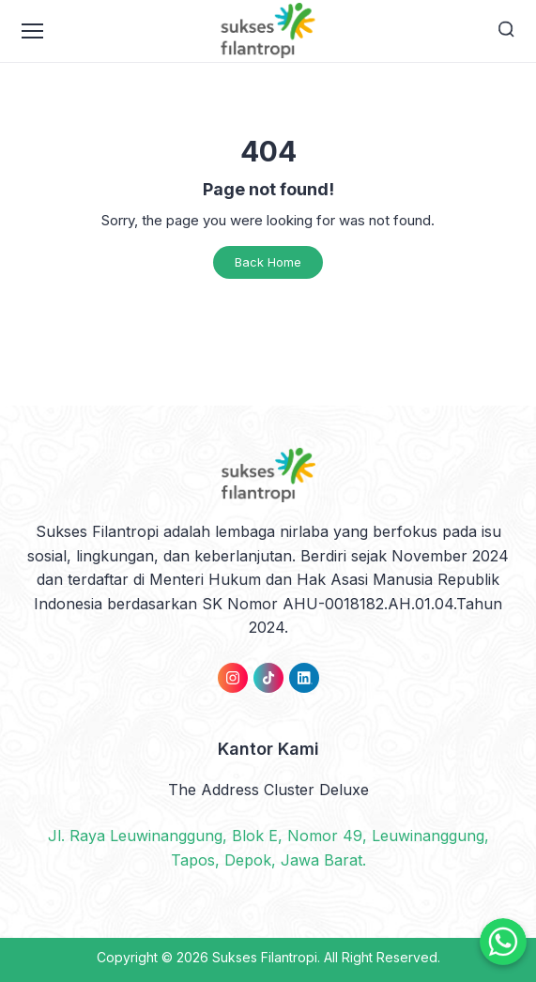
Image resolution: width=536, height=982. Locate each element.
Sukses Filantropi (264, 957)
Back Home (268, 261)
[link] (233, 678)
